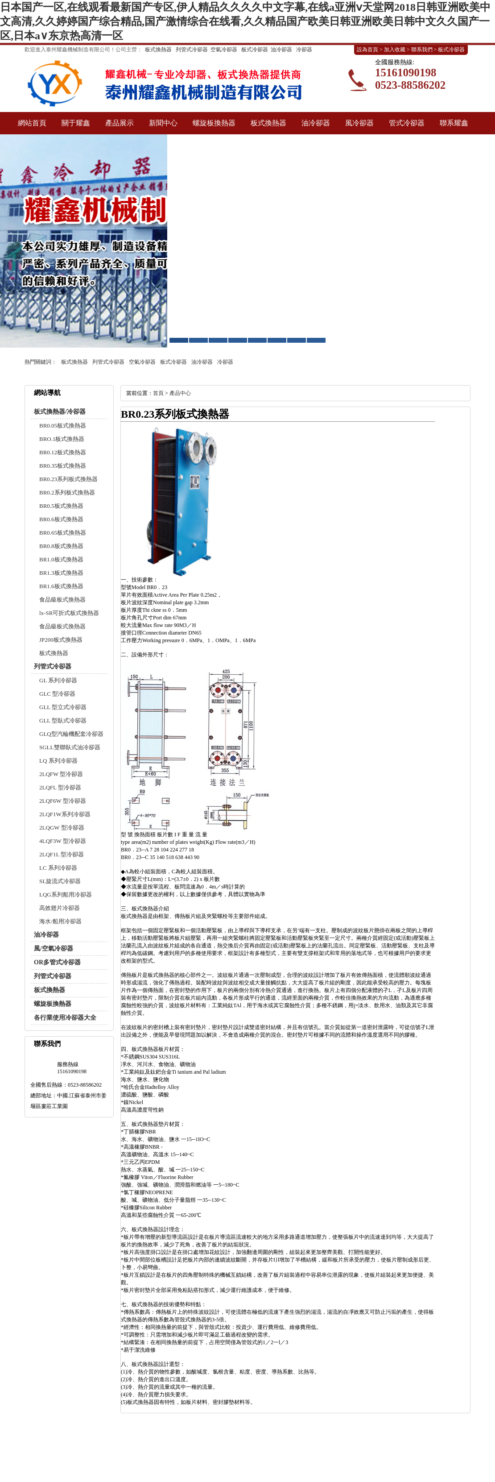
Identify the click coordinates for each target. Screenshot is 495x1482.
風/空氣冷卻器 (53, 948)
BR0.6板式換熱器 (61, 519)
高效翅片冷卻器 (59, 908)
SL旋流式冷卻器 (60, 881)
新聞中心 (163, 123)
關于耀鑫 (76, 123)
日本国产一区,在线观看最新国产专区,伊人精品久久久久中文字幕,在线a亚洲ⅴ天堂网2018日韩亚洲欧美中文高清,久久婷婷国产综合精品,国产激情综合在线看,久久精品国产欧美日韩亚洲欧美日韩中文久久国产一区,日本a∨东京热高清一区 (245, 21)
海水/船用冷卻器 (60, 921)
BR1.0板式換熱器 (61, 559)
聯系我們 (422, 49)
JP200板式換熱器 (60, 639)
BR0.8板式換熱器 (61, 546)
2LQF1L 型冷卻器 (61, 854)
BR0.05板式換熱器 (62, 425)
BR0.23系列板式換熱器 (68, 479)
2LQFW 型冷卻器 (61, 774)
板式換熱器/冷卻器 (60, 411)
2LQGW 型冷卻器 (61, 827)
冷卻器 (304, 49)
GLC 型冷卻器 (57, 693)
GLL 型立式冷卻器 (63, 707)
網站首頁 (32, 123)
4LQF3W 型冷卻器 (62, 841)
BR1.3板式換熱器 (61, 572)
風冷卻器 (359, 123)
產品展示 (119, 123)
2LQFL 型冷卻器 (60, 787)
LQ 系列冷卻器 (58, 760)
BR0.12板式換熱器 (62, 452)
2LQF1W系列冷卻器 (65, 814)
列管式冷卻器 (192, 49)
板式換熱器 (158, 49)
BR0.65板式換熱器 (62, 532)
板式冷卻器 (254, 49)
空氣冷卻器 (223, 49)
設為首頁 (367, 49)
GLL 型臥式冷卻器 (63, 720)
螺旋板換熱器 (214, 123)
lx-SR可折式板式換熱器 (69, 613)
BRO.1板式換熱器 (61, 439)
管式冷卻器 (407, 123)
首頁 (158, 393)
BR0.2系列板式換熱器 (67, 492)
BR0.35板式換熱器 (62, 465)
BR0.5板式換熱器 (61, 505)
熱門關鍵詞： (41, 362)
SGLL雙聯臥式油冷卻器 (69, 747)
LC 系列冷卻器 (58, 867)
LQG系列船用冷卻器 (65, 894)
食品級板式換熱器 (62, 599)
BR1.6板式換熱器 (61, 586)
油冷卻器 (281, 49)
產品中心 (180, 393)
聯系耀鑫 (454, 123)
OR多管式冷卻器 (57, 962)
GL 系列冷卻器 (58, 680)
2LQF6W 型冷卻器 (62, 800)
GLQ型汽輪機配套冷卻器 (71, 734)
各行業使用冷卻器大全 (65, 1017)
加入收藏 (394, 49)
